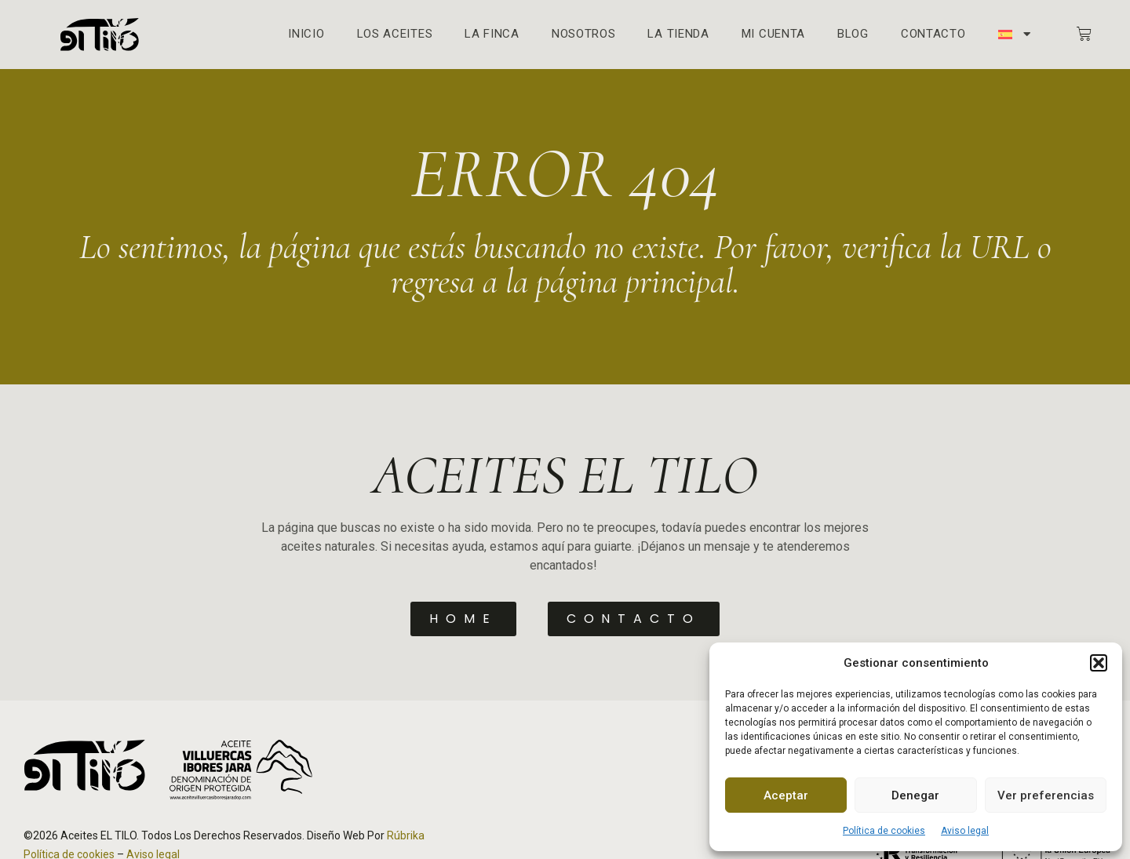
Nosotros (584, 34)
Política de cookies (884, 830)
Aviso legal (965, 830)
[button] (1098, 663)
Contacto (933, 34)
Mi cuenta (773, 34)
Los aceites (395, 34)
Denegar (915, 795)
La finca (492, 34)
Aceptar (786, 795)
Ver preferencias (1045, 795)
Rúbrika (406, 835)
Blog (853, 34)
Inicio (306, 34)
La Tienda (678, 34)
